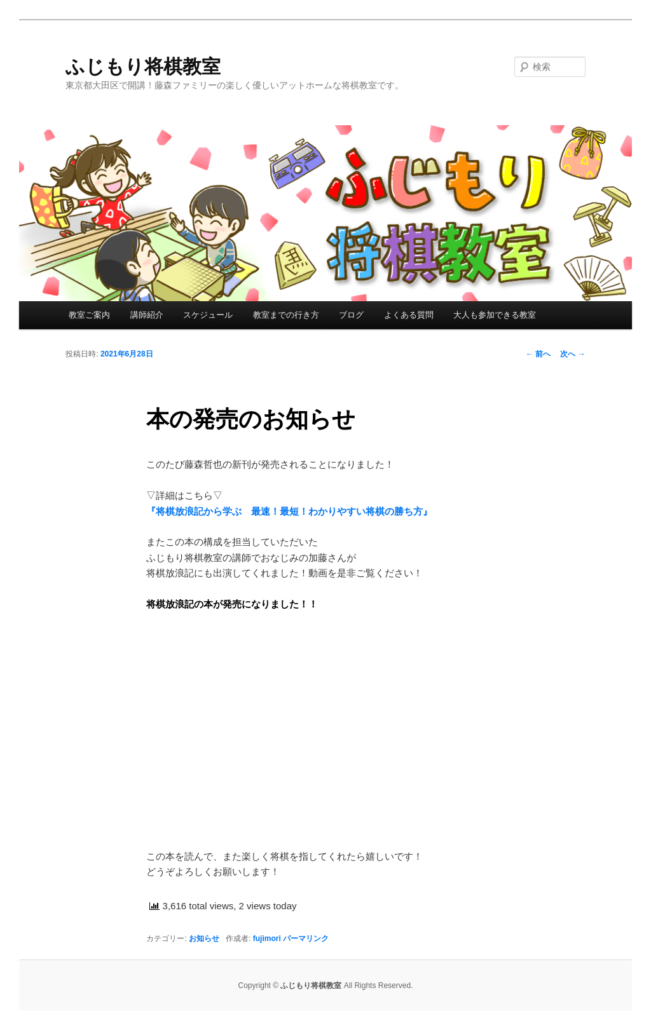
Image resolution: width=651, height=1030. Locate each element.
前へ (538, 353)
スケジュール (208, 315)
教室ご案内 (89, 315)
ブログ (351, 315)
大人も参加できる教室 (494, 315)
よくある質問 (409, 315)
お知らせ (204, 938)
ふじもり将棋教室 (143, 66)
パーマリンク (306, 938)
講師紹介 (146, 315)
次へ (572, 353)
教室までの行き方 (286, 315)
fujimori (267, 938)
